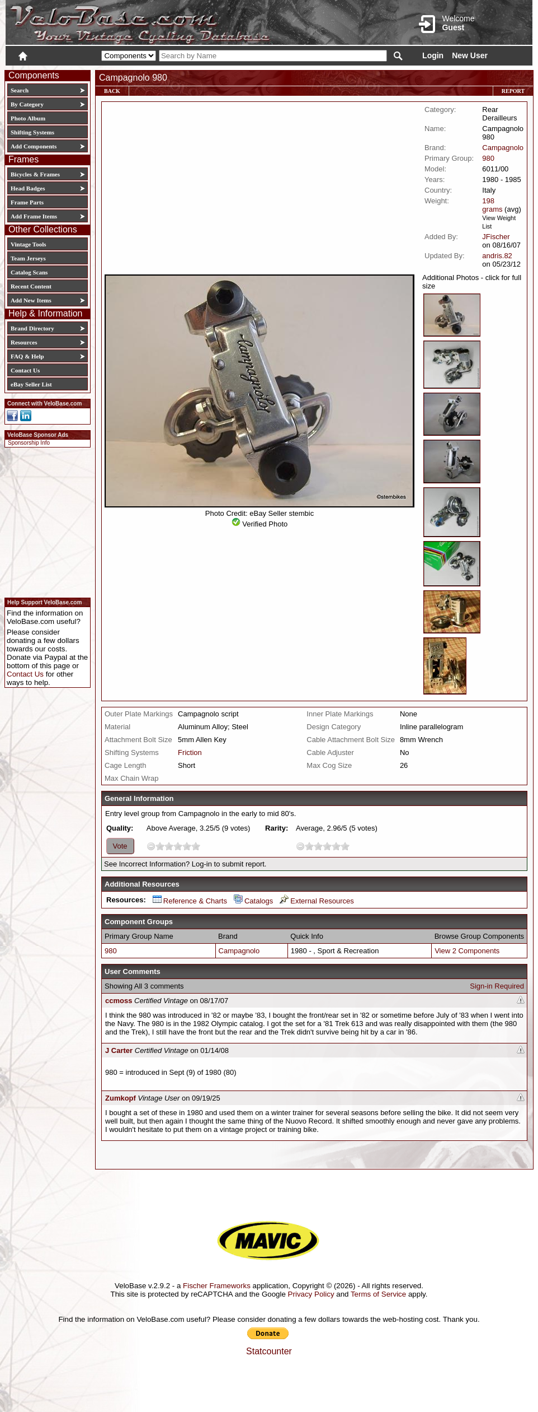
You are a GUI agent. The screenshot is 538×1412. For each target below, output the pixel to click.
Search (20, 90)
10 (195, 846)
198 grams (492, 205)
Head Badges (28, 188)
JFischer (495, 236)
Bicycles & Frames (36, 174)
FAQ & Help (27, 356)
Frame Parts (27, 202)
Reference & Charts (190, 901)
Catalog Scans (29, 272)
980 (488, 158)
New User (470, 55)
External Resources (316, 901)
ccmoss (118, 1000)
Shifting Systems (32, 132)
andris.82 (497, 255)
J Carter (119, 1050)
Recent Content (31, 286)
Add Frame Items (34, 216)
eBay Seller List (31, 384)
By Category (27, 104)
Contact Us (25, 370)
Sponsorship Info (29, 443)
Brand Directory (32, 328)
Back (112, 91)
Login (432, 55)
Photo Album (28, 118)
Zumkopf (120, 1098)
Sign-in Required (497, 986)
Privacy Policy (311, 1294)
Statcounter (269, 1351)
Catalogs (253, 901)
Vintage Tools (28, 244)
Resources (24, 342)
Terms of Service (378, 1294)
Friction (190, 752)
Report (513, 91)
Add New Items (31, 300)
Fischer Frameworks (217, 1285)
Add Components (33, 146)
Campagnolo (502, 147)
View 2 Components (467, 951)
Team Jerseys (28, 258)
